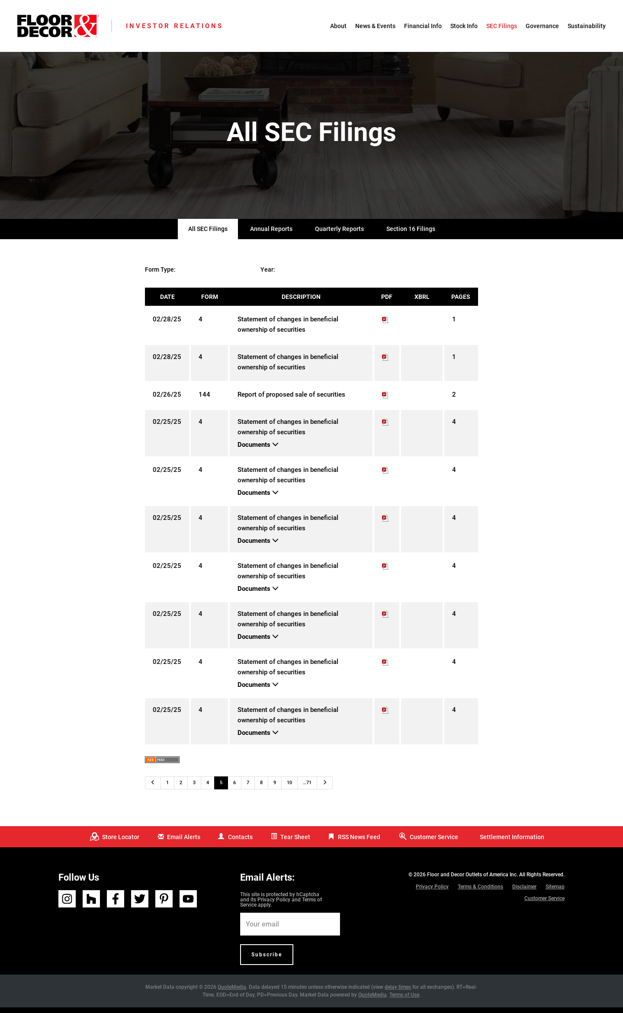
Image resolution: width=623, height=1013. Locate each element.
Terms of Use (404, 1000)
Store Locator (120, 842)
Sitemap (555, 892)
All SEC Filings (208, 234)
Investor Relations (174, 26)
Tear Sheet (295, 842)
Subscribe (266, 960)
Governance (542, 25)
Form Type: (160, 275)
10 (289, 789)
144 (204, 400)
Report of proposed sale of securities (291, 400)
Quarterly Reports (339, 234)
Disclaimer (524, 892)
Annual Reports (271, 234)
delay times (398, 993)
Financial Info (423, 25)
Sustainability (587, 25)
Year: (267, 275)
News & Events (375, 25)
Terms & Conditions (480, 892)
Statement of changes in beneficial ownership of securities (288, 330)
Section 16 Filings (410, 234)
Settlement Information (512, 842)
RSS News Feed (359, 842)
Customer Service (434, 842)
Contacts (240, 842)
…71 (307, 789)
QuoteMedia (232, 993)
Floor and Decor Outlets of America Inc (472, 880)
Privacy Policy (273, 905)
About (338, 25)
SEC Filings (501, 25)
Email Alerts (183, 842)
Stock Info (464, 25)
